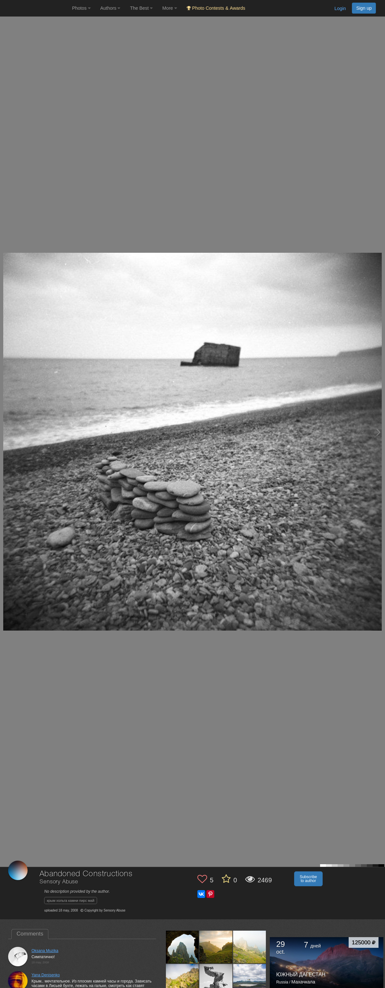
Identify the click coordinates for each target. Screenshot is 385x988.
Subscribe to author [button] (308, 879)
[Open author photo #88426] (182, 980)
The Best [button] (141, 8)
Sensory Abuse (59, 881)
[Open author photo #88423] (215, 980)
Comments (30, 934)
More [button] (169, 8)
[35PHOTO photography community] (35, 8)
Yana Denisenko (45, 975)
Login (340, 8)
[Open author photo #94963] (182, 947)
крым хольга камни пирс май (70, 900)
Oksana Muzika (44, 950)
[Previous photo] (6, 432)
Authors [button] (110, 8)
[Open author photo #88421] (249, 980)
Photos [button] (81, 8)
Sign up (364, 8)
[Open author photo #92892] (249, 947)
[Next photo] (378, 432)
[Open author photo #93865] (215, 947)
